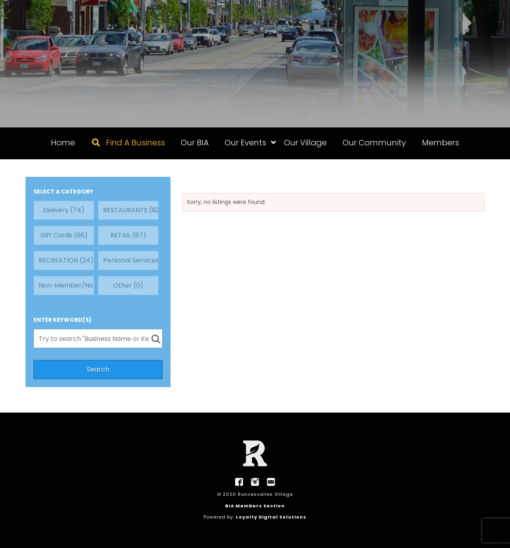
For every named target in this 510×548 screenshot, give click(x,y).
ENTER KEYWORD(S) (62, 320)
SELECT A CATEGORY (63, 192)
